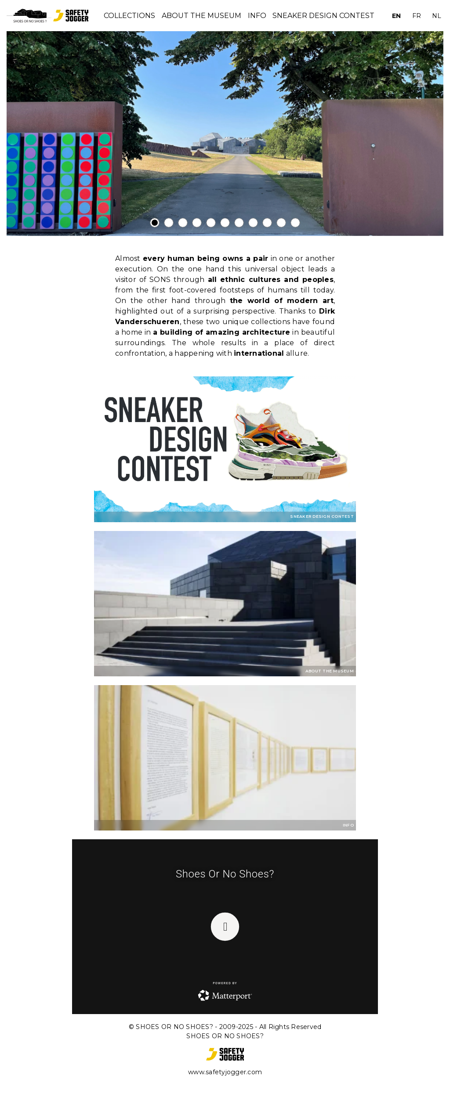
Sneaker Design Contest (323, 15)
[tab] (154, 222)
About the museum (201, 15)
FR (416, 16)
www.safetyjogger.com (225, 1072)
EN (396, 16)
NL (436, 16)
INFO (257, 15)
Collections (129, 15)
